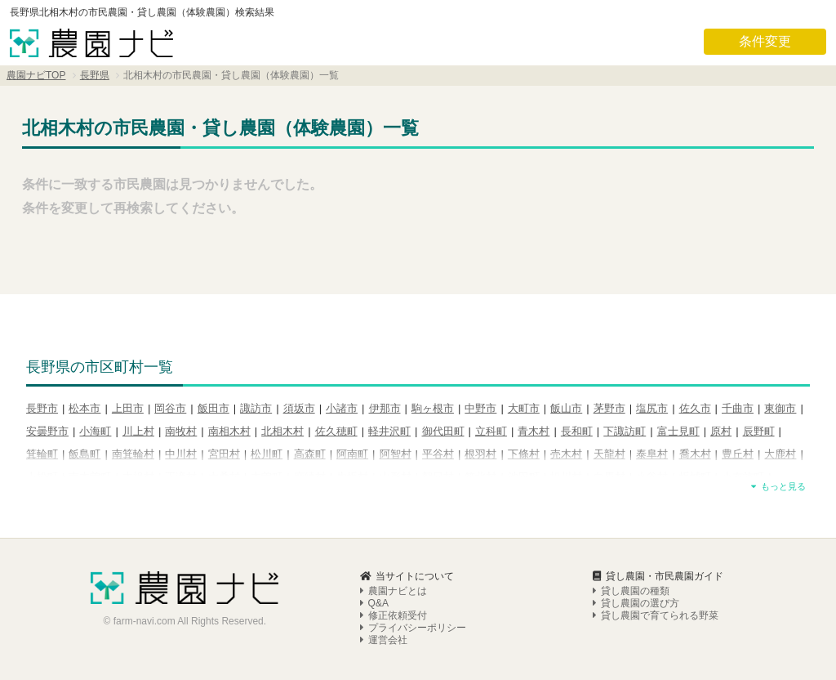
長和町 (577, 431)
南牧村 (181, 431)
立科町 (491, 431)
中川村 (181, 454)
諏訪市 (256, 408)
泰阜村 (652, 454)
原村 (721, 431)
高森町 (310, 454)
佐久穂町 (336, 431)
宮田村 (224, 454)
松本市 (84, 408)
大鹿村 (780, 454)
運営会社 (383, 640)
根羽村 (480, 454)
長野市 (42, 408)
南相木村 (229, 431)
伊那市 (385, 408)
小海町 (95, 431)
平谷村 (438, 454)
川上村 (138, 431)
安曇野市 (47, 431)
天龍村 (609, 454)
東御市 (780, 408)
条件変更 (765, 41)
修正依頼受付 (393, 615)
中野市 (480, 408)
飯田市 (213, 408)
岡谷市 (170, 408)
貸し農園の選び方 (636, 603)
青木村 (533, 431)
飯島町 (84, 454)
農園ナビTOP (36, 75)
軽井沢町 (389, 431)
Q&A (374, 603)
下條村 (524, 454)
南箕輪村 (133, 454)
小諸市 (342, 408)
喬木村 (695, 454)
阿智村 (395, 454)
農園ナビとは (393, 591)
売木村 (566, 454)
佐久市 (695, 408)
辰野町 (759, 431)
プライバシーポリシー (413, 627)
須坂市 (299, 408)
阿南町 (352, 454)
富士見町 (678, 431)
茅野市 (609, 408)
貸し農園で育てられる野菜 (655, 615)
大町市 (524, 408)
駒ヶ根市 (432, 408)
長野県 (94, 75)
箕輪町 (42, 454)
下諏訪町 (624, 431)
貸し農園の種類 (631, 591)
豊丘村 (738, 454)
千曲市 (738, 408)
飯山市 (566, 408)
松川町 (266, 454)
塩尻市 (652, 408)
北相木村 (282, 431)
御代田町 (443, 431)
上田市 (128, 408)
